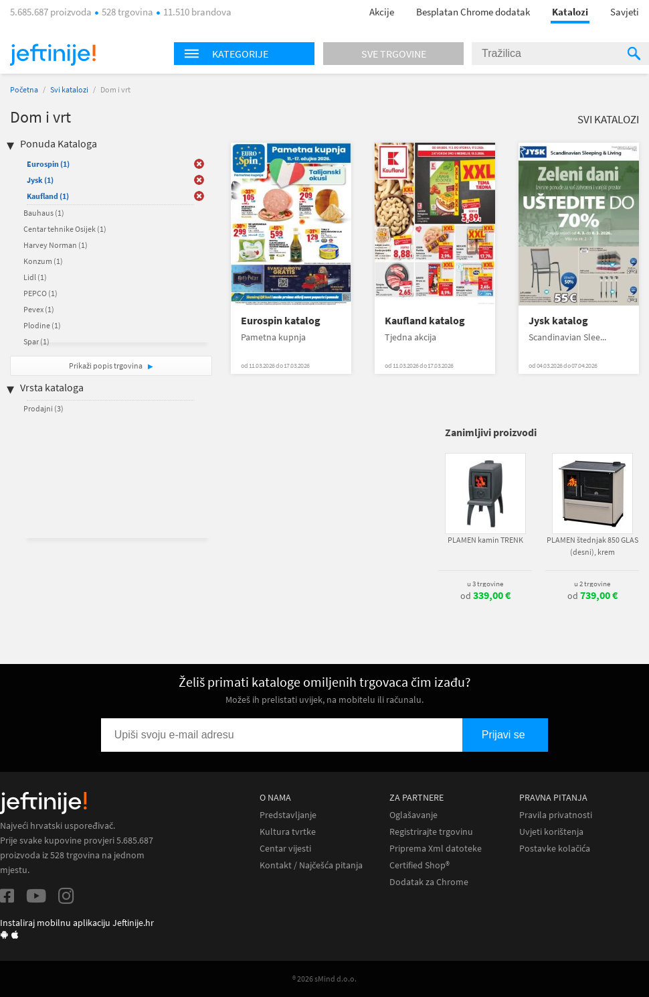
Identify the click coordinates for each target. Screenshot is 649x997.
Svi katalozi (69, 89)
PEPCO (40, 293)
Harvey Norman (55, 245)
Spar (36, 341)
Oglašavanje (413, 815)
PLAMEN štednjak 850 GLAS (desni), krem (592, 546)
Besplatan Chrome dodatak (473, 11)
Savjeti (624, 11)
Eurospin (48, 164)
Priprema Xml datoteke (435, 848)
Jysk (40, 180)
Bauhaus (43, 213)
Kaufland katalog (425, 320)
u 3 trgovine (485, 583)
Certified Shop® (419, 865)
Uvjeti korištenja (551, 832)
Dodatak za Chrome (428, 882)
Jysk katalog (558, 320)
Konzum (43, 261)
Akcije (381, 11)
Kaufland (48, 196)
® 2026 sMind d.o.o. (324, 979)
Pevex (38, 309)
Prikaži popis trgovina (106, 365)
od (485, 596)
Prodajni (43, 408)
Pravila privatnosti (555, 815)
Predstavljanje (288, 815)
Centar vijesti (285, 848)
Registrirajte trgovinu (431, 832)
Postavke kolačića (554, 848)
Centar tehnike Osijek (64, 229)
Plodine (42, 325)
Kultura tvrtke (288, 832)
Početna (24, 89)
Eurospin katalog (280, 320)
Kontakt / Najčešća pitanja (311, 865)
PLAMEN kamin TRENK (485, 540)
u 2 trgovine (592, 583)
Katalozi (570, 11)
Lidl (35, 277)
